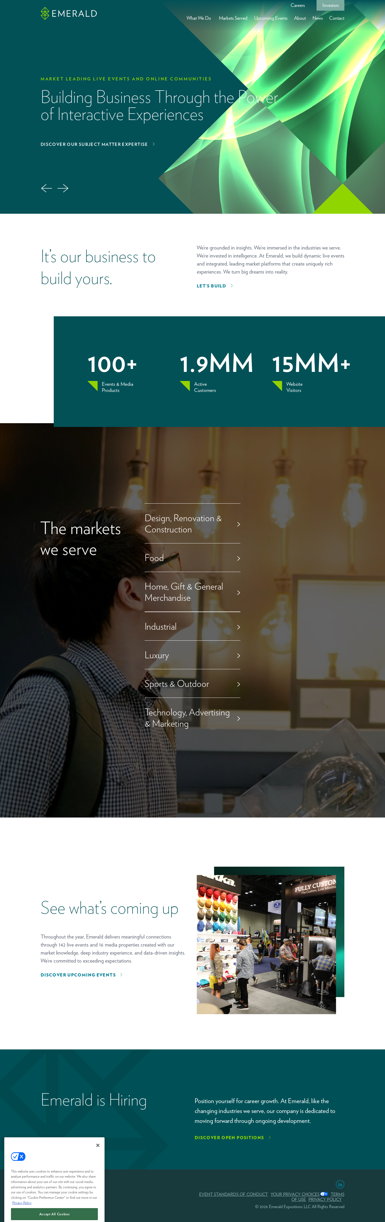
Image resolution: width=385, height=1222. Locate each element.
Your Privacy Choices (295, 1194)
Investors (330, 5)
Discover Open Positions (229, 1137)
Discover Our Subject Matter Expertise (94, 144)
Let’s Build (211, 286)
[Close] (98, 1169)
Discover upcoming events (78, 975)
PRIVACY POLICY (325, 1199)
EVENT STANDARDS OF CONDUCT (233, 1194)
